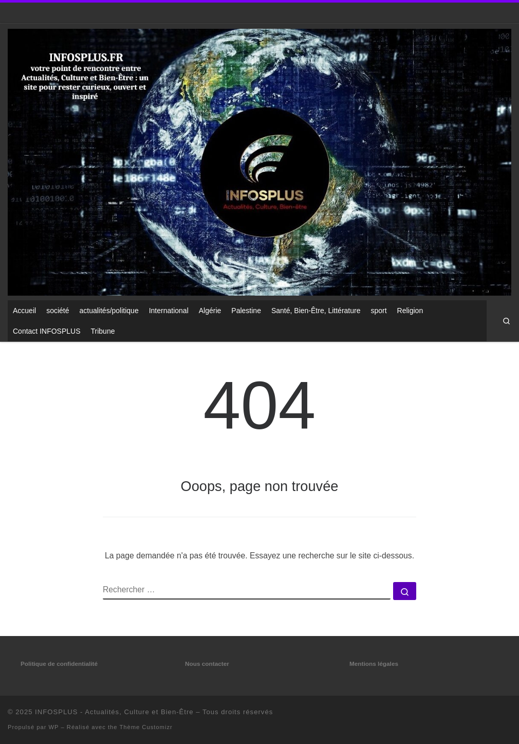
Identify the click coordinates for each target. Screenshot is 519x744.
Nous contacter (207, 663)
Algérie (210, 310)
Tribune (103, 331)
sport (378, 310)
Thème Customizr (145, 727)
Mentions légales (373, 663)
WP (54, 727)
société (57, 310)
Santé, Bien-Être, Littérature (316, 310)
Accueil (24, 310)
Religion (410, 310)
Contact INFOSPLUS (47, 331)
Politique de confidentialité (59, 663)
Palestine (246, 310)
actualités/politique (109, 310)
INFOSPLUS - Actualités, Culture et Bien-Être (114, 712)
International (169, 310)
